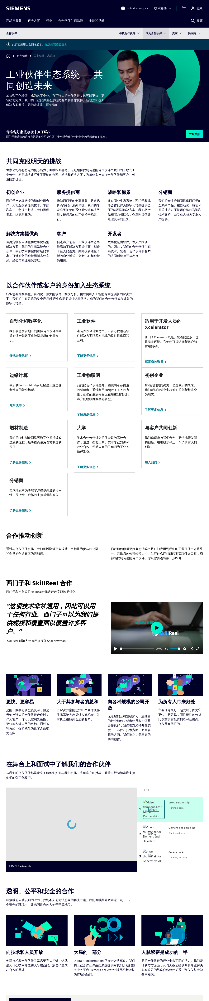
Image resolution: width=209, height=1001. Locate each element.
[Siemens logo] (18, 8)
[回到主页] (8, 55)
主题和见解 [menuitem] (96, 20)
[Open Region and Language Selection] (134, 8)
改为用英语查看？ (56, 44)
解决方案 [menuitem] (34, 20)
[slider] (137, 648)
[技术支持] (163, 8)
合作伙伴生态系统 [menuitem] (70, 20)
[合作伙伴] (22, 56)
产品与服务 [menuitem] (13, 20)
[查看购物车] (184, 8)
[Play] (116, 649)
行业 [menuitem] (49, 20)
